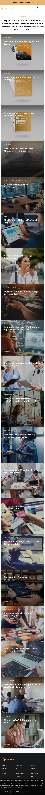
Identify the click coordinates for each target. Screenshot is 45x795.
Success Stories (19, 765)
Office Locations (34, 773)
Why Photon (4, 773)
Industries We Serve (6, 770)
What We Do (4, 768)
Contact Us (33, 765)
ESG (32, 776)
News (17, 768)
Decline (17, 791)
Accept (6, 791)
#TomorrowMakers (19, 773)
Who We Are (4, 765)
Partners (33, 770)
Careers (33, 768)
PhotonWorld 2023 (20, 770)
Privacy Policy (18, 787)
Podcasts (18, 776)
